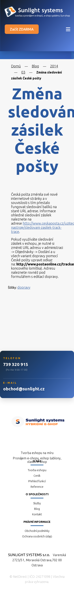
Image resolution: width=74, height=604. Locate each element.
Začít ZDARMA (22, 29)
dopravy (23, 287)
